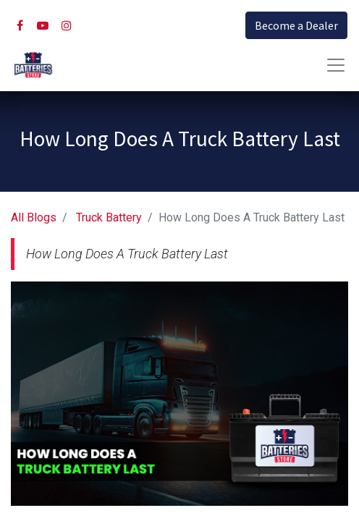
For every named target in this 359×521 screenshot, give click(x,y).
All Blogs (33, 217)
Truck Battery (109, 217)
